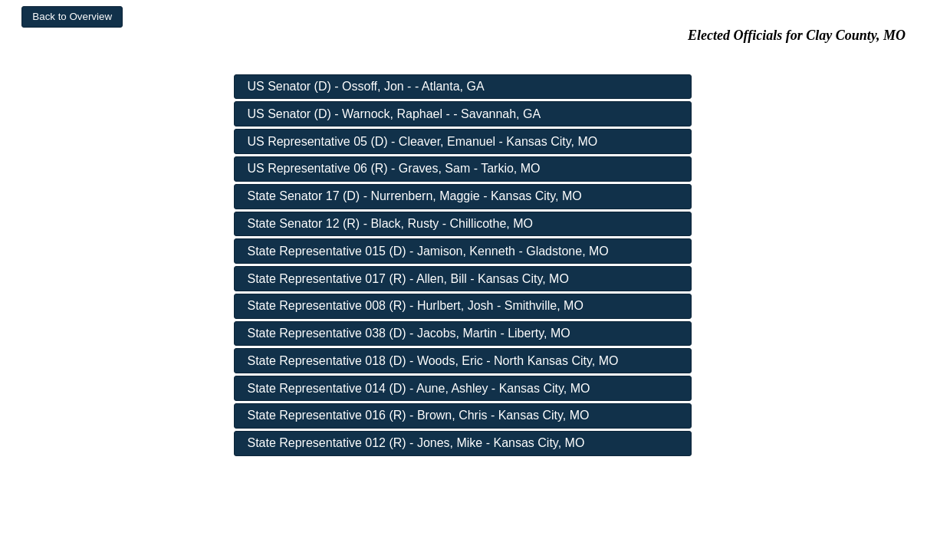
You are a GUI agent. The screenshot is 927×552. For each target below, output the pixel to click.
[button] (72, 17)
